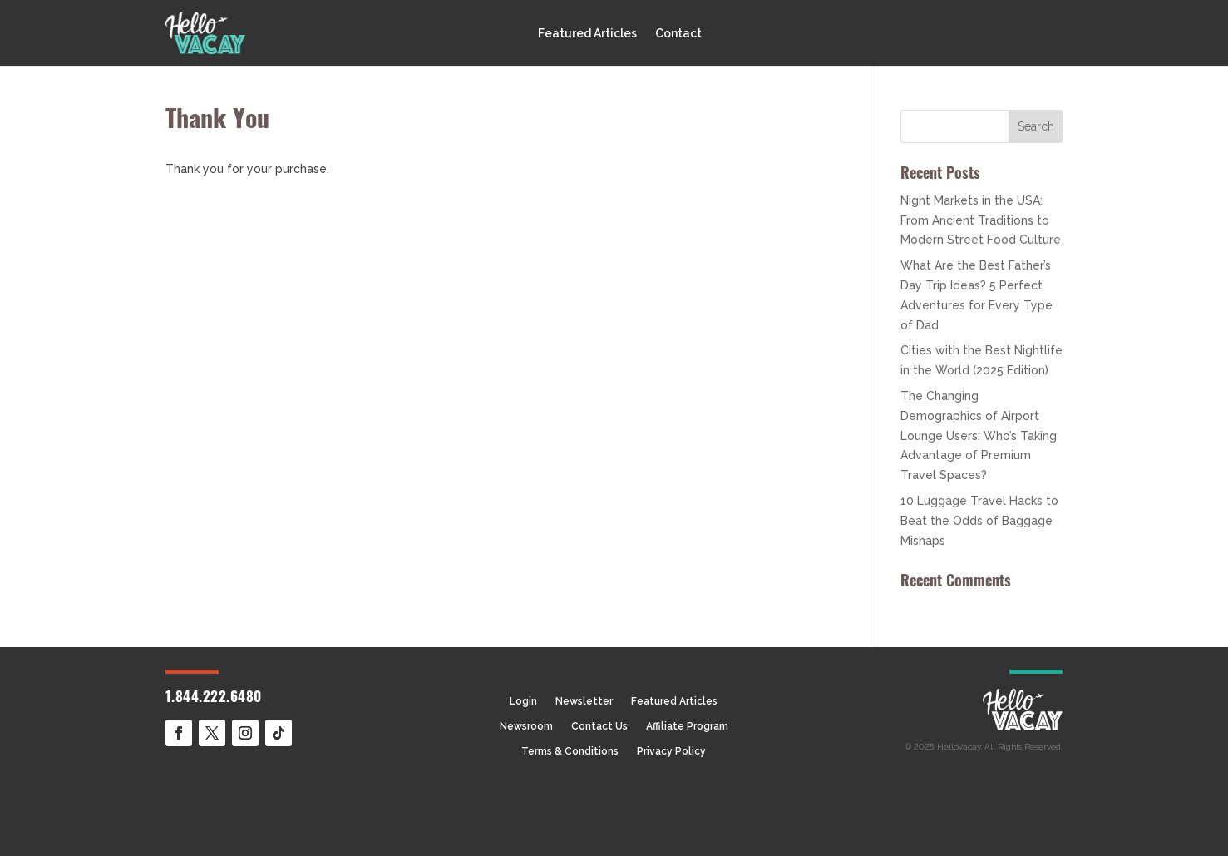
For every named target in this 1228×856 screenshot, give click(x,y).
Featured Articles (587, 33)
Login (523, 701)
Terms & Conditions (570, 751)
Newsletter (584, 701)
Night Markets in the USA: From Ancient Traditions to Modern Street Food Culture (980, 220)
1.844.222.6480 (213, 698)
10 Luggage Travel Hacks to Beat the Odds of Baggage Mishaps (979, 520)
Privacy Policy (671, 751)
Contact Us (599, 726)
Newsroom (526, 726)
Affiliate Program (687, 726)
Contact (678, 33)
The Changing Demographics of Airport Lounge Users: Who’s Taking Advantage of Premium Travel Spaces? (978, 435)
